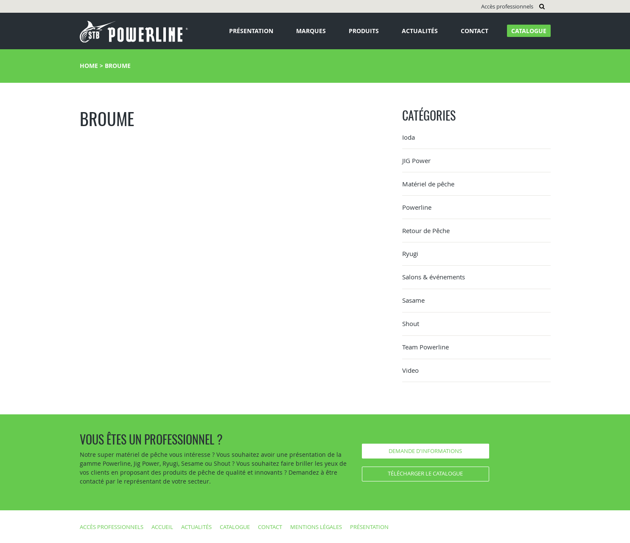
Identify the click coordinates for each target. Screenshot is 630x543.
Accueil (162, 527)
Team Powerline (425, 347)
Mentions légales (316, 527)
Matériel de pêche (428, 184)
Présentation (251, 31)
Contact (474, 31)
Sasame (413, 300)
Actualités (420, 31)
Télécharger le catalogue (425, 473)
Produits (364, 31)
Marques (311, 31)
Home (89, 66)
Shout (410, 323)
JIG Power (416, 160)
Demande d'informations (425, 451)
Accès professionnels (507, 6)
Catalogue (528, 31)
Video (410, 370)
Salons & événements (433, 277)
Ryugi (410, 253)
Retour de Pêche (426, 230)
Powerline (416, 207)
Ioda (408, 137)
